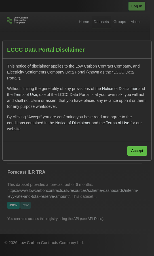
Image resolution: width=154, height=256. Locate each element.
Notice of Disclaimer (119, 88)
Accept (137, 150)
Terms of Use (25, 94)
